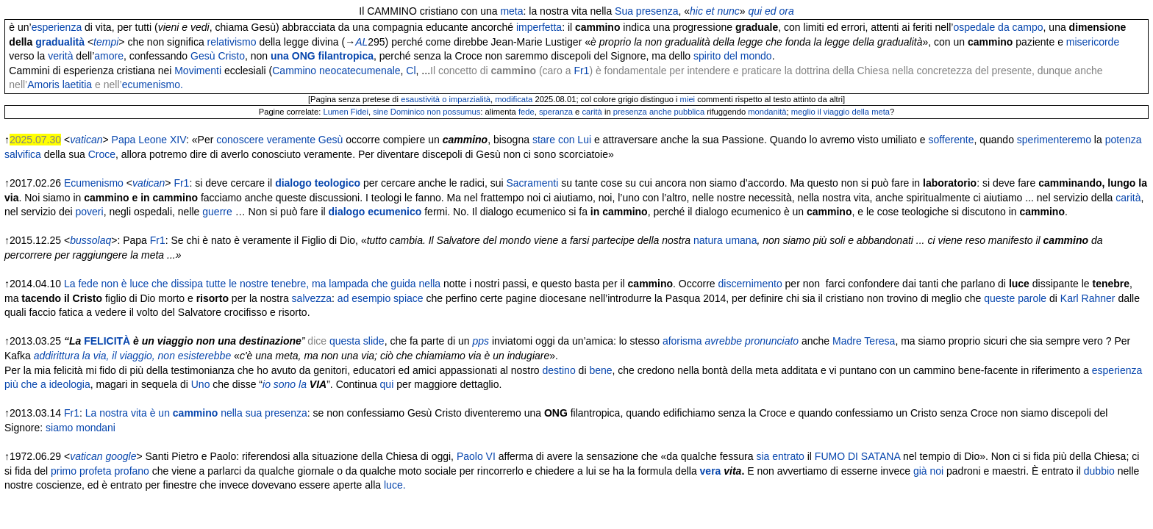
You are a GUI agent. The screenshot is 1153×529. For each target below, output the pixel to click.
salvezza (312, 298)
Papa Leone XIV (149, 139)
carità (592, 111)
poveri (90, 211)
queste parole (1015, 298)
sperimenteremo (1054, 139)
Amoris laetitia (59, 84)
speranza (556, 111)
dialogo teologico (317, 183)
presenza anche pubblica (658, 111)
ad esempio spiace (381, 298)
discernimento (750, 283)
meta (511, 11)
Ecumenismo (94, 183)
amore (109, 56)
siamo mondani (80, 427)
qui (387, 384)
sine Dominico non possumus (426, 111)
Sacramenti (532, 183)
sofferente (951, 139)
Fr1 (581, 70)
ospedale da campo (998, 27)
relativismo (232, 42)
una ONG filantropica (322, 56)
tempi (105, 42)
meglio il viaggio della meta (840, 111)
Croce (101, 154)
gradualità (60, 42)
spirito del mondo (732, 56)
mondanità (767, 111)
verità (60, 56)
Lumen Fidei (345, 111)
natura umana (725, 240)
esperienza (57, 27)
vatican (86, 139)
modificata (513, 99)
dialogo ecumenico (375, 211)
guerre (217, 211)
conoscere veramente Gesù (279, 139)
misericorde (1092, 42)
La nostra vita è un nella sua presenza (196, 413)
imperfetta (539, 27)
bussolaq (90, 240)
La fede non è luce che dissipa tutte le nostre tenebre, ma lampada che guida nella (252, 283)
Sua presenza (646, 11)
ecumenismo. (152, 84)
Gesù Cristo (217, 56)
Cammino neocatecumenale (336, 70)
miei (688, 99)
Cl (410, 70)
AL (361, 42)
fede (526, 111)
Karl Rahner (1087, 298)
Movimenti (197, 70)
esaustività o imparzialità (445, 99)
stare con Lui (561, 139)
